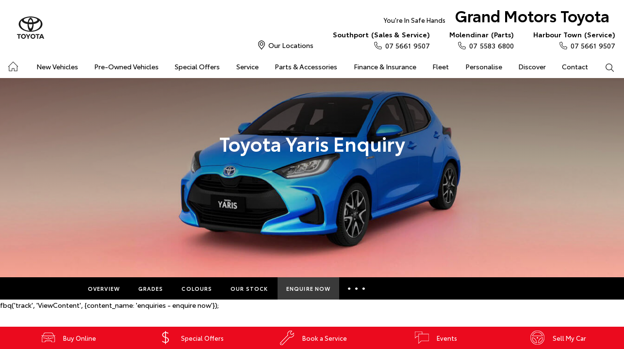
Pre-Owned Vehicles (126, 66)
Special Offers (197, 66)
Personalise (483, 66)
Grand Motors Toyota (496, 17)
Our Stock (249, 288)
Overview (104, 288)
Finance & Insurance (385, 66)
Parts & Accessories (306, 66)
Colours (196, 288)
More (358, 288)
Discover (532, 66)
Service (247, 66)
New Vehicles (57, 66)
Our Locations (290, 45)
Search (605, 67)
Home (12, 64)
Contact (575, 66)
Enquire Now (308, 288)
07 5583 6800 (481, 39)
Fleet (440, 66)
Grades (151, 288)
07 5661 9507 (381, 39)
